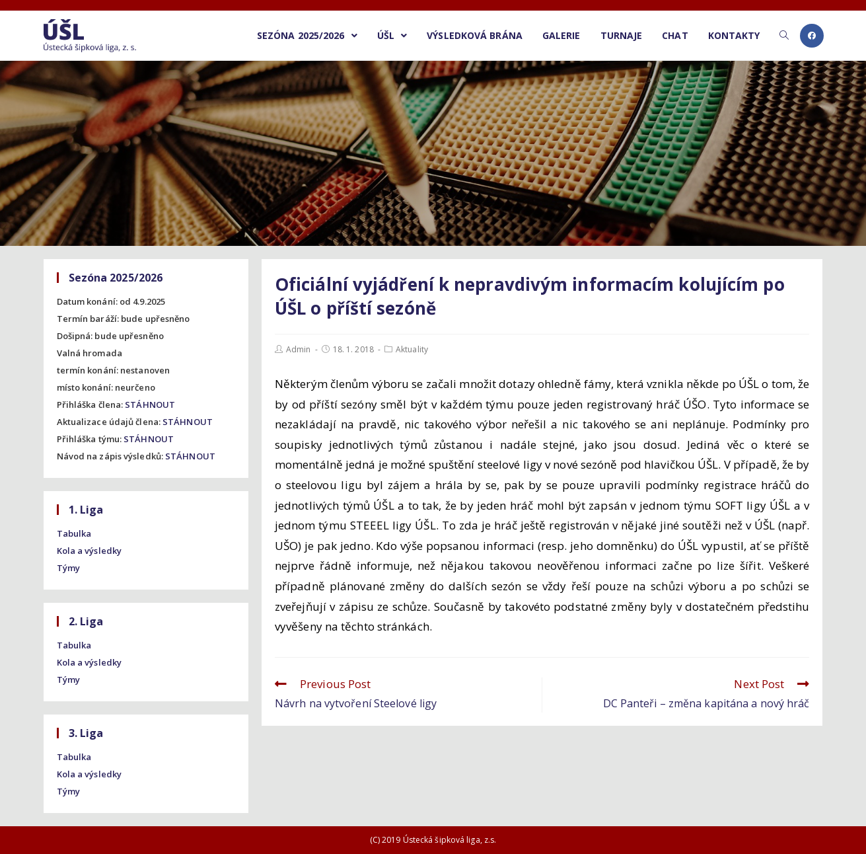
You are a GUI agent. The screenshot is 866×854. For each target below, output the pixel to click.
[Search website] (784, 35)
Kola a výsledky (89, 551)
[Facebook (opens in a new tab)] (812, 36)
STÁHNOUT (150, 404)
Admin (298, 349)
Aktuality (412, 349)
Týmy (68, 568)
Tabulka (74, 533)
